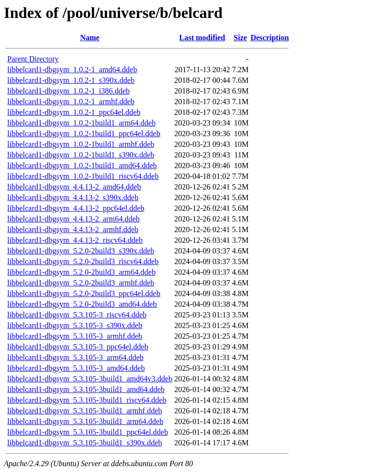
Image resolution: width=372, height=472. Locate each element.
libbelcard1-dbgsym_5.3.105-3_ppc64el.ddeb (77, 347)
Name (89, 37)
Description (269, 37)
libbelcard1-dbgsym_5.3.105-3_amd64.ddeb (76, 368)
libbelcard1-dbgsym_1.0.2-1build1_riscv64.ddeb (82, 176)
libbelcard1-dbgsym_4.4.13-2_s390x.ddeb (73, 197)
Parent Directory (33, 59)
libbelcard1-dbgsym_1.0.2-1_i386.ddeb (68, 91)
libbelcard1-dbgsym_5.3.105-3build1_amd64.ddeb (86, 389)
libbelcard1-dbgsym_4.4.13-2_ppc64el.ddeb (75, 208)
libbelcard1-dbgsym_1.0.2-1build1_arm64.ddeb (81, 123)
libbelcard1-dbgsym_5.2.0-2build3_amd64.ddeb (82, 304)
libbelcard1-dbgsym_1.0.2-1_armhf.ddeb (71, 101)
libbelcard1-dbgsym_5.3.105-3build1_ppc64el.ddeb (87, 432)
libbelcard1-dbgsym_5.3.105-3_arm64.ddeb (75, 357)
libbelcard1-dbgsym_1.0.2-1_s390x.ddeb (71, 80)
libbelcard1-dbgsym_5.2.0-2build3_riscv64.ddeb (82, 261)
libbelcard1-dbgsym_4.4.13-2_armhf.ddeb (73, 229)
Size (240, 37)
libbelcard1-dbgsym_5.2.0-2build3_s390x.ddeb (81, 251)
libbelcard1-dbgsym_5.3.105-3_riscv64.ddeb (77, 315)
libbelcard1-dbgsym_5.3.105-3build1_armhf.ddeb (84, 411)
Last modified (202, 37)
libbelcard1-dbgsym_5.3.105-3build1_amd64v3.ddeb (89, 379)
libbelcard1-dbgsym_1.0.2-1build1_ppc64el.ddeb (83, 133)
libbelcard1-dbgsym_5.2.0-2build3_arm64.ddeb (81, 272)
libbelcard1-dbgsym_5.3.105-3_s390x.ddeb (74, 325)
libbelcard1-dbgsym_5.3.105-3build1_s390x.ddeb (84, 443)
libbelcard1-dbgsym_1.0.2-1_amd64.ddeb (72, 69)
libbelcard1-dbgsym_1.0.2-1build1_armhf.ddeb (81, 144)
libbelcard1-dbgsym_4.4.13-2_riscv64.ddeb (75, 240)
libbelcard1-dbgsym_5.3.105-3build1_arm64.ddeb (85, 421)
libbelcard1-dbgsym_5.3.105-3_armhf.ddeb (74, 336)
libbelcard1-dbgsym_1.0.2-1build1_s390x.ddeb (81, 155)
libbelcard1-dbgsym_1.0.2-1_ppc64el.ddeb (73, 112)
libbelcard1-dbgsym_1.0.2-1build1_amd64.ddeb (82, 165)
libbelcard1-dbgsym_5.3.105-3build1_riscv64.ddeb (86, 400)
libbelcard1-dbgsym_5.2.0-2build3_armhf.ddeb (81, 283)
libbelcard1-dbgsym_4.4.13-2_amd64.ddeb (74, 187)
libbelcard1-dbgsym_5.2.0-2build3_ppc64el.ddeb (83, 293)
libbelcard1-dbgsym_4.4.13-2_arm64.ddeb (73, 219)
